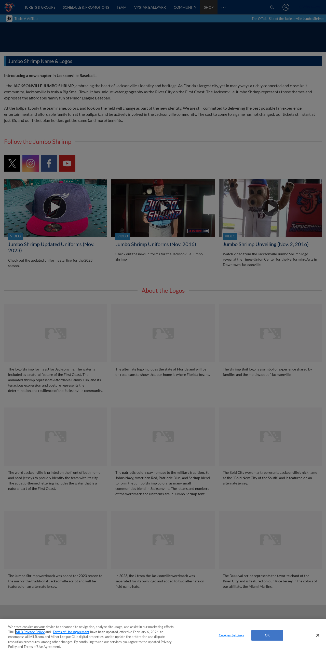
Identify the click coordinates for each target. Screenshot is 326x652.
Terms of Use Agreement (71, 632)
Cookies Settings (231, 635)
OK (267, 635)
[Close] (317, 635)
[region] (163, 635)
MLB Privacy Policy (30, 632)
